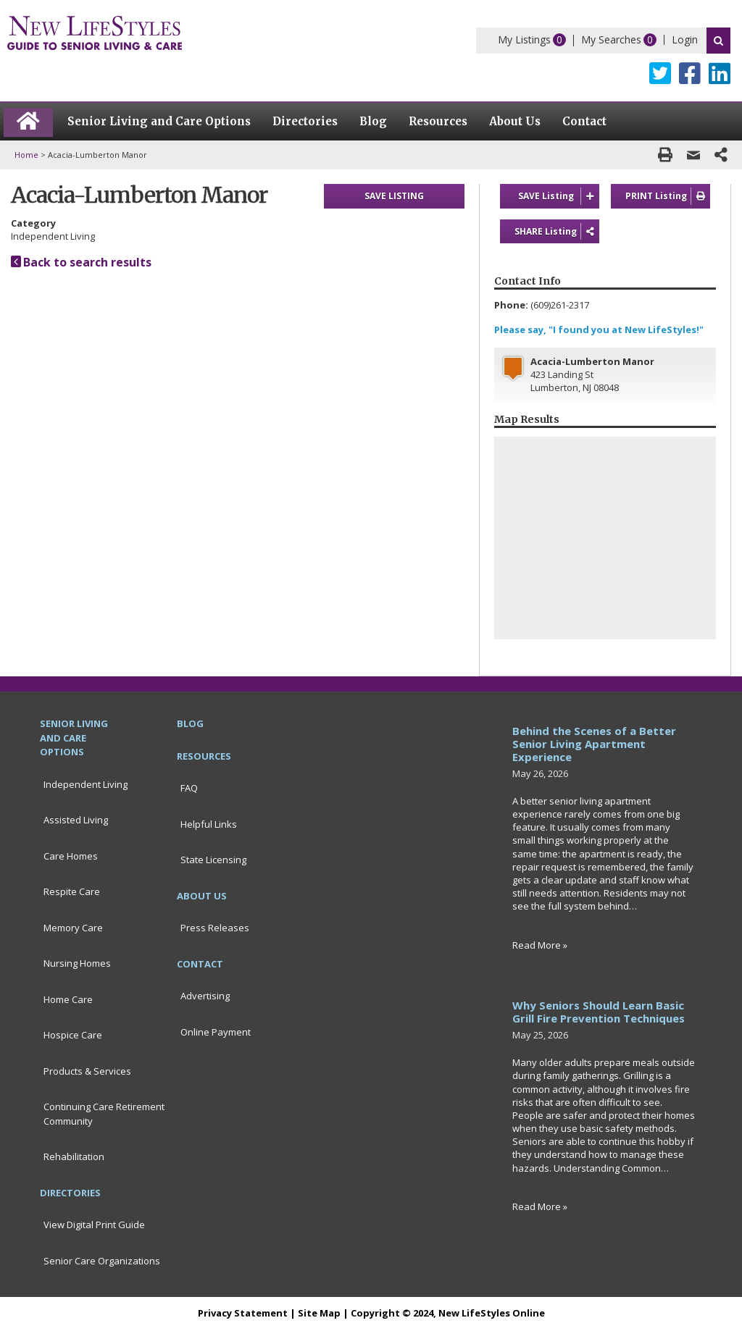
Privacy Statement (243, 1312)
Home (26, 154)
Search (718, 41)
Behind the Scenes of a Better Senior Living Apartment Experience (594, 743)
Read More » (539, 945)
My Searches (611, 39)
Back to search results (81, 262)
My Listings (524, 39)
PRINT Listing (667, 196)
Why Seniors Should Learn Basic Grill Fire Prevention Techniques (598, 1011)
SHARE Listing (556, 231)
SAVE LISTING (394, 196)
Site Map (319, 1312)
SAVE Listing (559, 196)
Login (685, 39)
